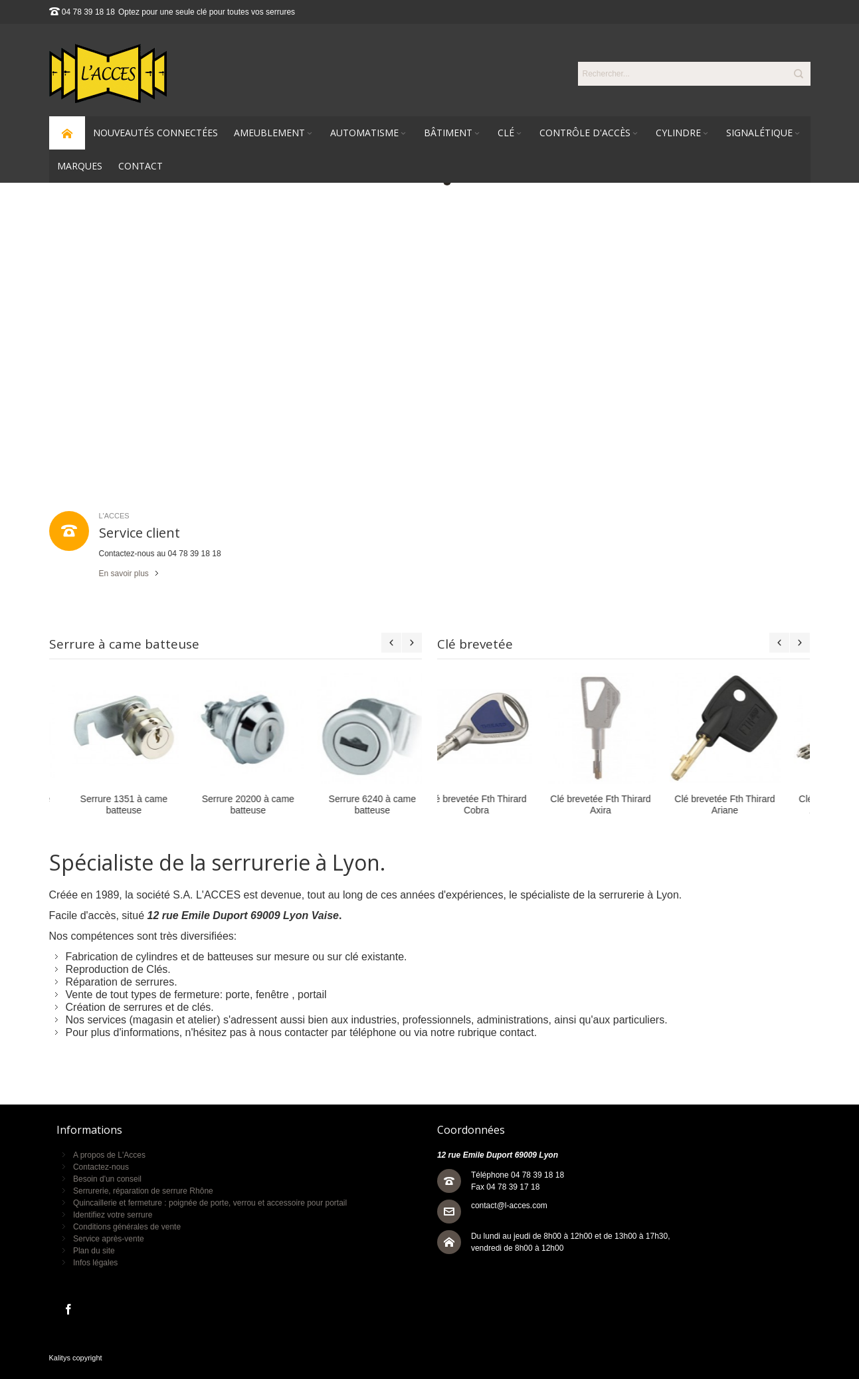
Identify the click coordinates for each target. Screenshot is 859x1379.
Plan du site (94, 1250)
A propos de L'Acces (109, 1155)
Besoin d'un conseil (107, 1179)
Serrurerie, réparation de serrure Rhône (143, 1191)
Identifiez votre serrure (112, 1215)
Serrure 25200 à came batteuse (359, 804)
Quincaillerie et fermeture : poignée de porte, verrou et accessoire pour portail (210, 1203)
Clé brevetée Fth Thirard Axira (499, 804)
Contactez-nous (101, 1167)
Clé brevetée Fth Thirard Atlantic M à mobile (748, 804)
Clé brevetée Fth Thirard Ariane (623, 804)
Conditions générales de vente (127, 1226)
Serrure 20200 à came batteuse (110, 804)
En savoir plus (124, 573)
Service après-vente (108, 1238)
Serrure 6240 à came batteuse (234, 804)
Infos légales (95, 1262)
